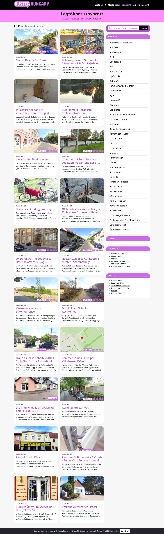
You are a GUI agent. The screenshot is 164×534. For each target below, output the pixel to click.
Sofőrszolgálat (116, 157)
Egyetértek (125, 531)
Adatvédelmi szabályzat (120, 285)
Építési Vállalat (116, 210)
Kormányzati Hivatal (119, 133)
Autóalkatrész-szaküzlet (121, 42)
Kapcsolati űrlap (117, 283)
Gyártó (113, 95)
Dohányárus (115, 81)
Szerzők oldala (117, 280)
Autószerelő (115, 52)
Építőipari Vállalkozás (119, 229)
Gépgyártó (115, 105)
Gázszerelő (115, 100)
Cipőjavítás (115, 76)
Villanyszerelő (116, 191)
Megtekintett (114, 5)
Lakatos (113, 143)
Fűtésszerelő (115, 90)
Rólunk (114, 291)
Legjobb (136, 5)
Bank (112, 57)
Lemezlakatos (116, 148)
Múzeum (114, 153)
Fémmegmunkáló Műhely (122, 85)
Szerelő (113, 162)
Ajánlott (145, 5)
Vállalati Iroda (116, 196)
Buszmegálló (116, 71)
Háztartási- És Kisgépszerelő (123, 114)
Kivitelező (114, 124)
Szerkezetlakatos (117, 167)
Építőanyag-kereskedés (120, 215)
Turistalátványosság (119, 181)
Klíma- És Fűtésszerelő (120, 129)
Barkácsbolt (115, 61)
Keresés (144, 28)
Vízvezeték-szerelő (118, 205)
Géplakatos (115, 109)
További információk (111, 531)
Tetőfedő (114, 176)
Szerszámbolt (116, 172)
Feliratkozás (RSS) (118, 293)
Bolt (111, 66)
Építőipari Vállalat (118, 224)
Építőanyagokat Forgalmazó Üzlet (125, 220)
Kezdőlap (98, 5)
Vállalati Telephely (118, 200)
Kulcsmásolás (116, 138)
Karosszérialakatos (118, 119)
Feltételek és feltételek (120, 288)
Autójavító (114, 47)
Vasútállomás (116, 186)
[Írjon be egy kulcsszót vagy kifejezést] (123, 28)
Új (105, 5)
